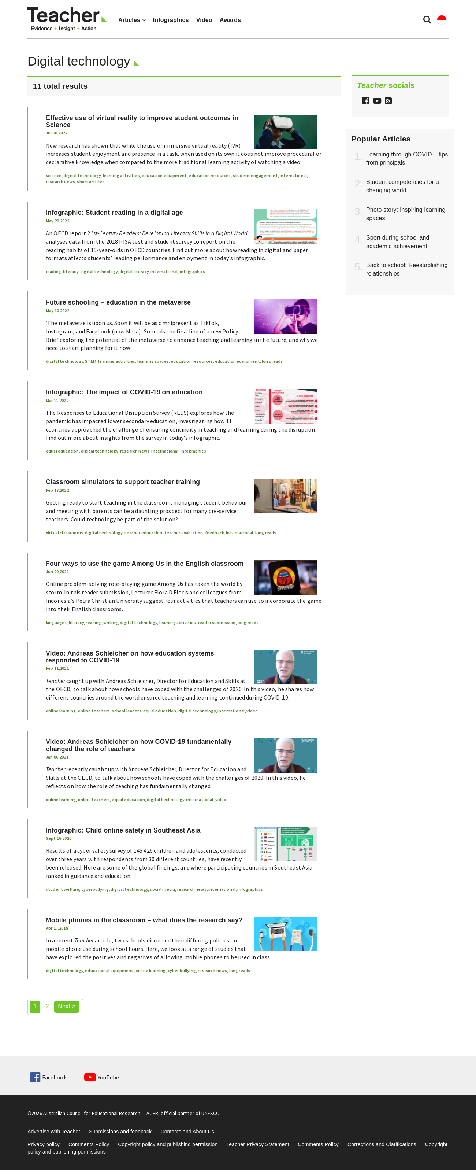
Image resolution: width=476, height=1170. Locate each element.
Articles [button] (132, 20)
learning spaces (153, 361)
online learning (61, 710)
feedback (214, 532)
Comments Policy (88, 1144)
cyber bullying (182, 970)
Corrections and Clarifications (381, 1144)
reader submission (217, 622)
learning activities (121, 175)
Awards (230, 20)
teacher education (143, 532)
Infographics (171, 20)
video (252, 710)
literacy (70, 271)
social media (162, 889)
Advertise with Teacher (53, 1131)
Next (66, 1006)
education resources (210, 175)
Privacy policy (43, 1144)
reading (53, 271)
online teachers (94, 710)
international (293, 175)
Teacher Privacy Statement (257, 1144)
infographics (192, 271)
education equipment (164, 175)
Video (204, 20)
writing (110, 622)
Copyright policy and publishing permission (167, 1144)
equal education (62, 451)
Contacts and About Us (187, 1131)
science (54, 175)
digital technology (82, 175)
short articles (90, 181)
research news (60, 181)
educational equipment (109, 970)
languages (56, 622)
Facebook (48, 1077)
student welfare (62, 889)
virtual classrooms (64, 532)
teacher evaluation (183, 532)
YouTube (101, 1077)
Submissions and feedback (120, 1131)
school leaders (126, 710)
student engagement (255, 175)
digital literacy (134, 271)
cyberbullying (95, 889)
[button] (387, 102)
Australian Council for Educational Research (91, 1113)
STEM (90, 361)
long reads (272, 361)
